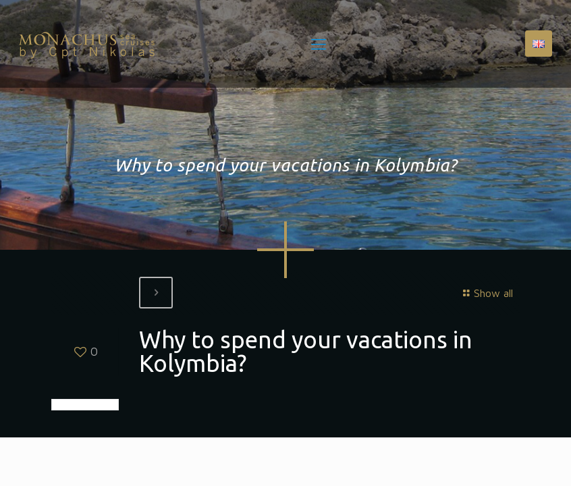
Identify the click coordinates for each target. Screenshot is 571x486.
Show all (486, 293)
